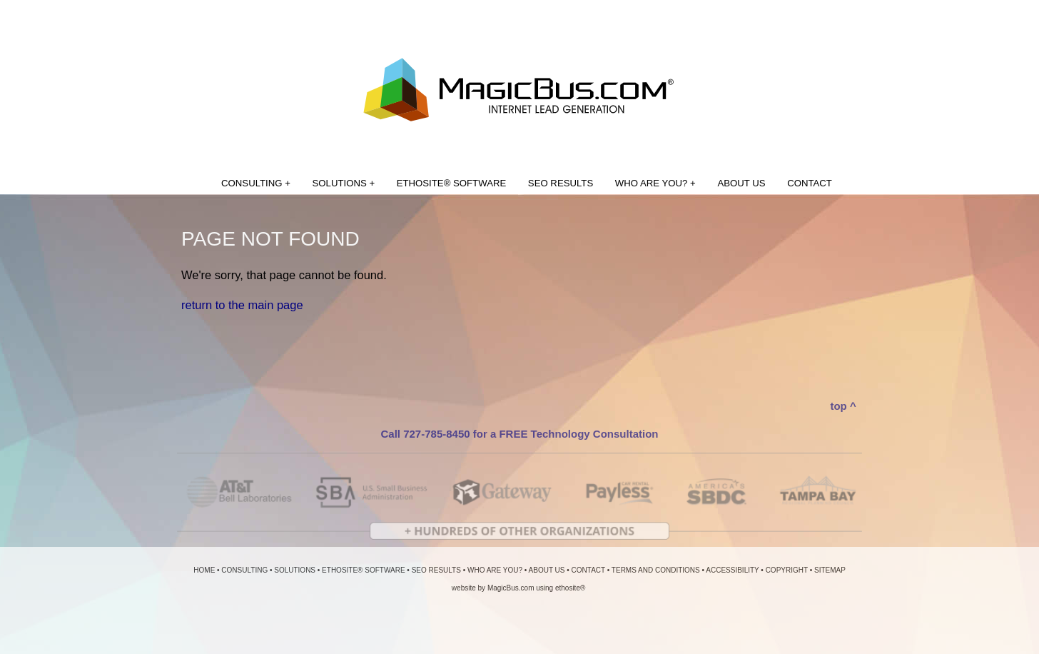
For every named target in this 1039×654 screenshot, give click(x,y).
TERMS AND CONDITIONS (656, 570)
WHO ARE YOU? (494, 570)
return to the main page (242, 304)
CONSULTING (244, 570)
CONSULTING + (255, 183)
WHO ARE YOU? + (655, 183)
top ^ (843, 406)
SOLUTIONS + (344, 183)
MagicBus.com (510, 588)
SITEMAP (830, 570)
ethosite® (570, 588)
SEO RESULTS (560, 183)
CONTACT (809, 183)
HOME (204, 570)
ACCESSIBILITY (732, 570)
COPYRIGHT (787, 570)
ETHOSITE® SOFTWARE (452, 183)
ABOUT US (741, 183)
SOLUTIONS (294, 570)
